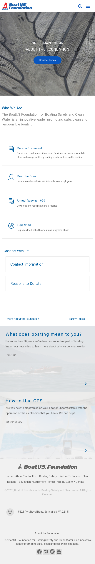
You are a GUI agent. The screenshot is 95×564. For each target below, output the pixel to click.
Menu (87, 4)
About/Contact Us (25, 476)
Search (80, 6)
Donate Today (47, 60)
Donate (80, 481)
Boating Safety (48, 476)
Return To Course (70, 476)
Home (9, 476)
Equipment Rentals (44, 481)
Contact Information (26, 264)
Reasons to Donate (25, 283)
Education (25, 481)
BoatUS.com (65, 481)
